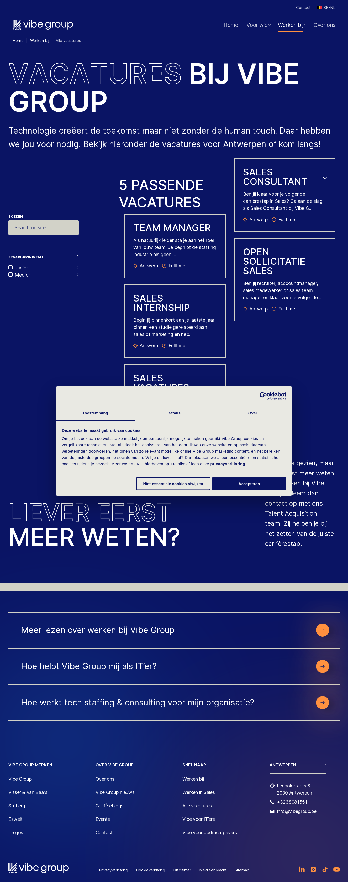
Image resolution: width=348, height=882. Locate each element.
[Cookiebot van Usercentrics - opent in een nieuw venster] (263, 396)
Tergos (15, 832)
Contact (303, 7)
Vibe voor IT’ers (198, 819)
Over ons (324, 25)
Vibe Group (19, 779)
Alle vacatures (197, 805)
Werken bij (290, 25)
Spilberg (16, 805)
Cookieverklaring (150, 870)
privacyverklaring (227, 463)
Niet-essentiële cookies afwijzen (173, 483)
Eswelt (15, 819)
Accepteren (249, 483)
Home (231, 25)
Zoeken (15, 216)
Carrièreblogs (109, 805)
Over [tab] (252, 413)
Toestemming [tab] (95, 413)
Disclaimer (182, 870)
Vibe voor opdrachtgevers (209, 832)
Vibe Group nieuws (115, 792)
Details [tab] (174, 413)
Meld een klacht (213, 870)
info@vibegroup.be (297, 811)
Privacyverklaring (113, 870)
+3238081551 (292, 802)
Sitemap (242, 870)
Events (103, 819)
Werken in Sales (198, 792)
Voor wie (256, 25)
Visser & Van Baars (28, 792)
